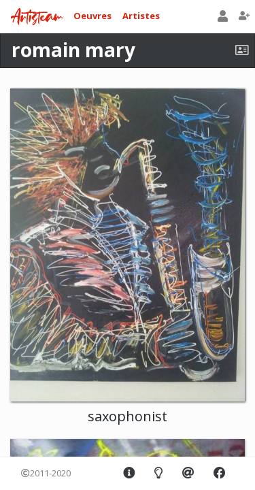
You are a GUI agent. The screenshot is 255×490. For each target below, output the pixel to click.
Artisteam (36, 17)
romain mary (73, 50)
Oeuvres (92, 16)
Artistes (141, 16)
